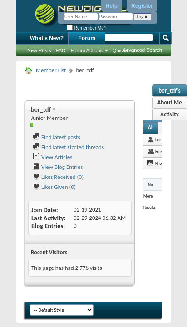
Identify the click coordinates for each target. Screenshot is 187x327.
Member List (51, 70)
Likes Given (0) (54, 186)
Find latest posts (56, 137)
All (150, 127)
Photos (161, 163)
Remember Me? (86, 27)
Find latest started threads (68, 147)
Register (142, 6)
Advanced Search (142, 50)
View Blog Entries (58, 167)
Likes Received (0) (58, 176)
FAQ (61, 50)
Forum (87, 38)
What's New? (47, 38)
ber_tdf (161, 139)
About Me (169, 102)
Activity (169, 114)
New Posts (39, 50)
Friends (161, 151)
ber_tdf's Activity (169, 91)
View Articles (52, 157)
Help (112, 6)
